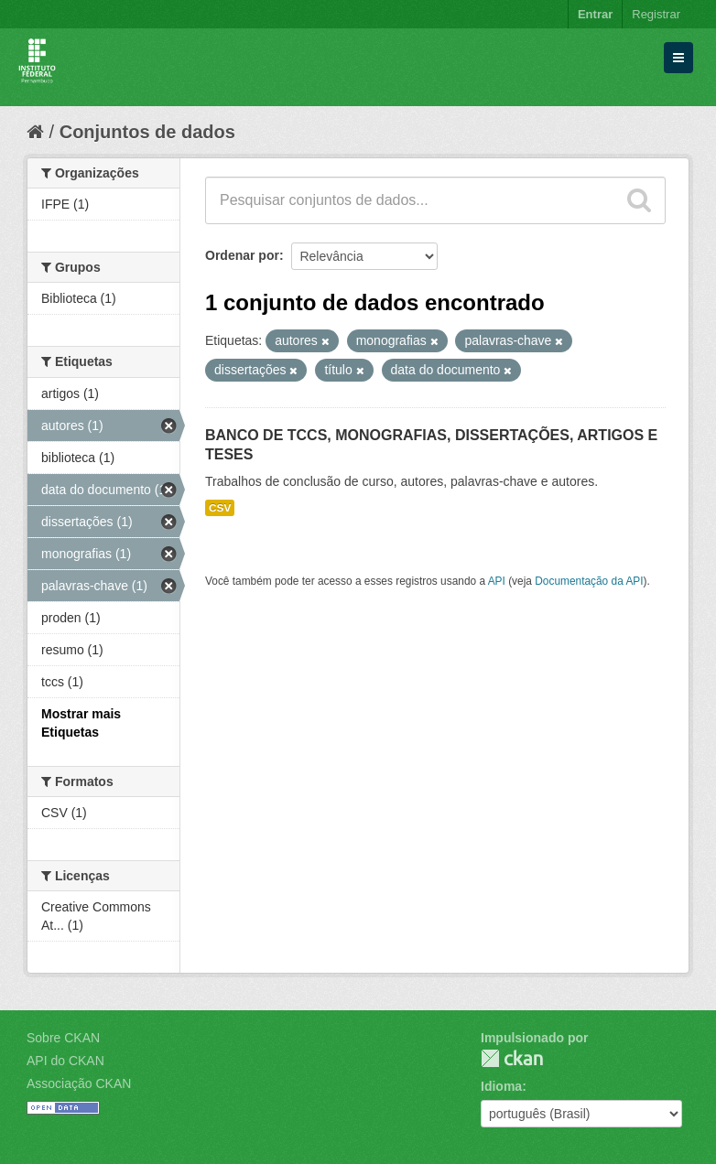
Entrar (595, 14)
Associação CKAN (79, 1083)
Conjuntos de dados (147, 132)
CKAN (512, 1058)
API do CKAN (65, 1060)
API (496, 581)
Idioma (501, 1086)
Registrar (656, 14)
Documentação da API (589, 581)
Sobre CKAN (63, 1037)
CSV (220, 507)
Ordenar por (242, 255)
